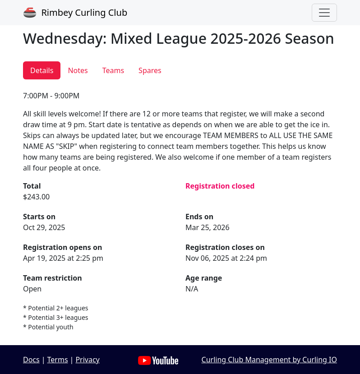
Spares (150, 70)
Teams (113, 70)
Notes (78, 70)
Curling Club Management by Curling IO (269, 360)
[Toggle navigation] (324, 13)
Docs (31, 360)
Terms (57, 360)
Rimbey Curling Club (75, 12)
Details (41, 70)
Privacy (87, 360)
